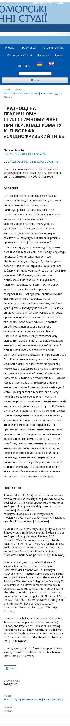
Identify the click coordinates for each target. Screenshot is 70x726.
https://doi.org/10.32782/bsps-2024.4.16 (34, 161)
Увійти (60, 2)
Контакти (24, 65)
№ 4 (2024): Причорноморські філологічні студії (31, 93)
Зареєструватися (43, 2)
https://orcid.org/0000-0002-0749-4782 (24, 154)
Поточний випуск (53, 47)
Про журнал (28, 47)
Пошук (35, 80)
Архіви (59, 55)
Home (7, 89)
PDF (11, 668)
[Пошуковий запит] (35, 73)
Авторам (43, 55)
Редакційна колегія (19, 55)
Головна (9, 47)
